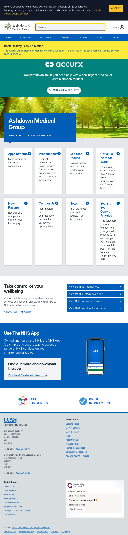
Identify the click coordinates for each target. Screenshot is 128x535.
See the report (76, 509)
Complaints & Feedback (76, 452)
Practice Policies (73, 444)
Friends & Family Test (75, 448)
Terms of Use (10, 531)
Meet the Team (72, 432)
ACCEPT (116, 8)
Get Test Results (11, 502)
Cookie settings (20, 13)
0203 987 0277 (23, 449)
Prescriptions (46, 37)
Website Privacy (26, 531)
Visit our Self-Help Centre (18, 311)
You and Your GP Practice (78, 456)
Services (83, 37)
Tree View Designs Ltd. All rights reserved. (31, 527)
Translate (117, 27)
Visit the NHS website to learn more (27, 375)
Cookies (54, 531)
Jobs (68, 436)
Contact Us (117, 37)
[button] (18, 171)
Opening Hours (72, 424)
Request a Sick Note (13, 506)
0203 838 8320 (23, 473)
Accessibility (42, 531)
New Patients (66, 37)
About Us (99, 37)
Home (9, 37)
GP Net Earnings (73, 428)
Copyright (66, 531)
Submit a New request (64, 90)
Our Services (10, 514)
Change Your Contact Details (17, 510)
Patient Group (72, 440)
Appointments (25, 37)
